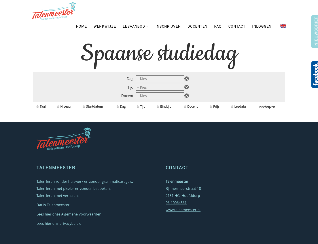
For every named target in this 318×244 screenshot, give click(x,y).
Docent (127, 95)
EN (284, 26)
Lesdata (240, 106)
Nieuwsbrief (315, 33)
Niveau (65, 106)
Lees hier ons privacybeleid (58, 223)
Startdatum (94, 106)
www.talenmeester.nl (183, 209)
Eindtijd (166, 106)
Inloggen (261, 26)
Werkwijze (105, 26)
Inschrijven (168, 26)
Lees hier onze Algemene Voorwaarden (68, 214)
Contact (236, 26)
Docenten (197, 26)
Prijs (216, 106)
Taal (43, 106)
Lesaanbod (134, 26)
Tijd (130, 87)
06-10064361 (176, 202)
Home (81, 26)
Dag (130, 78)
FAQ (217, 26)
